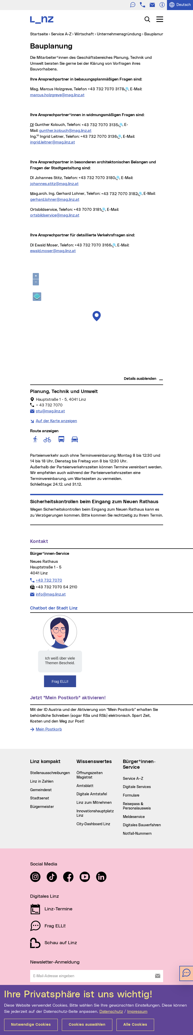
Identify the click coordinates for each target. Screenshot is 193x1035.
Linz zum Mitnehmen (94, 803)
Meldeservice (134, 817)
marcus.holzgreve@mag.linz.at (57, 95)
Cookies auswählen (87, 1024)
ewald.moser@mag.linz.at (53, 251)
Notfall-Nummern (137, 834)
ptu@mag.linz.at (50, 410)
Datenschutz (111, 1011)
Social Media (43, 864)
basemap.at (153, 371)
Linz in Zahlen (41, 781)
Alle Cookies (135, 1024)
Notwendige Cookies (31, 1024)
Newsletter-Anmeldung (55, 962)
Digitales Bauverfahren (142, 825)
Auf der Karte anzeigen (56, 421)
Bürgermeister (42, 807)
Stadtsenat (39, 798)
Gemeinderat (41, 790)
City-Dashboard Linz (93, 824)
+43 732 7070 (49, 580)
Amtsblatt (85, 786)
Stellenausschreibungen (50, 773)
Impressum (137, 1011)
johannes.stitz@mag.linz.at (54, 184)
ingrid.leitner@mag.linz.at (52, 142)
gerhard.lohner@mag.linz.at (54, 200)
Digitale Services (137, 787)
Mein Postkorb (49, 729)
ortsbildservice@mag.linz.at (54, 215)
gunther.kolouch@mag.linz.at (65, 131)
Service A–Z (133, 779)
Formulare (131, 795)
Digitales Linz (44, 896)
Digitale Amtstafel (92, 794)
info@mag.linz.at (51, 594)
